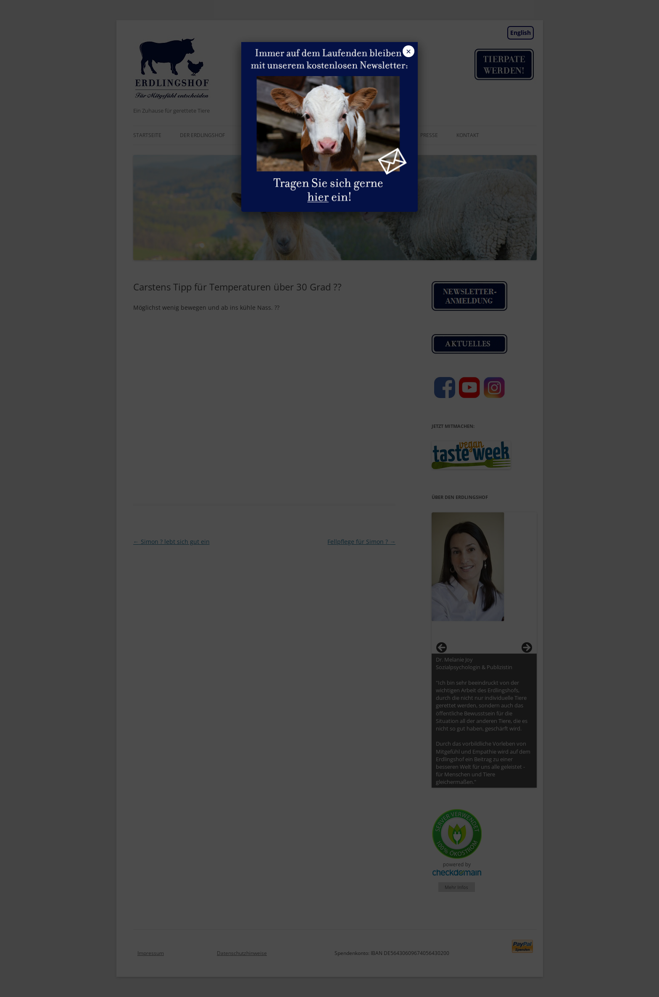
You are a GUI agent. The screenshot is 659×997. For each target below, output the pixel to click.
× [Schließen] (408, 51)
